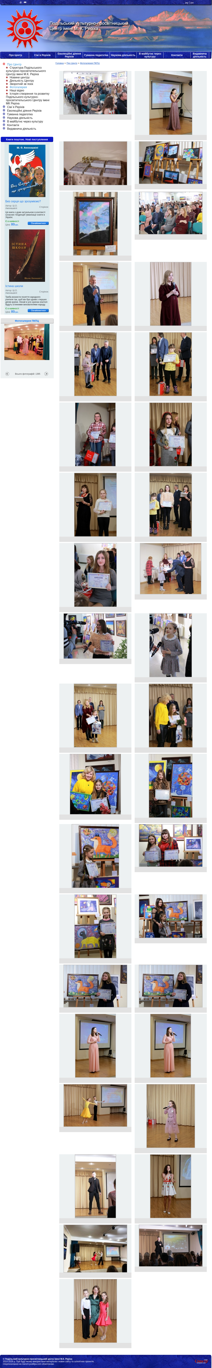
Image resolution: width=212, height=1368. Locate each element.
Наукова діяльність (123, 55)
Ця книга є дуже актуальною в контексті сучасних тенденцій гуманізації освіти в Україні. (25, 215)
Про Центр (15, 55)
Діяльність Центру (20, 80)
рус (192, 2)
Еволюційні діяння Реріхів (69, 55)
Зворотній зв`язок (19, 83)
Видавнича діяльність (200, 55)
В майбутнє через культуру (150, 55)
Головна (60, 63)
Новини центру (18, 77)
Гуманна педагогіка (96, 55)
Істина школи (14, 286)
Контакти (177, 55)
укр (186, 2)
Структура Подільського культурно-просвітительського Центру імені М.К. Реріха (26, 71)
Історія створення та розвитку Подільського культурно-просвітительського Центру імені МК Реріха (27, 98)
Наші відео (15, 90)
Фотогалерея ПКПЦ (90, 63)
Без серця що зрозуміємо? (23, 201)
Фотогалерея (16, 87)
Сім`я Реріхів (42, 55)
